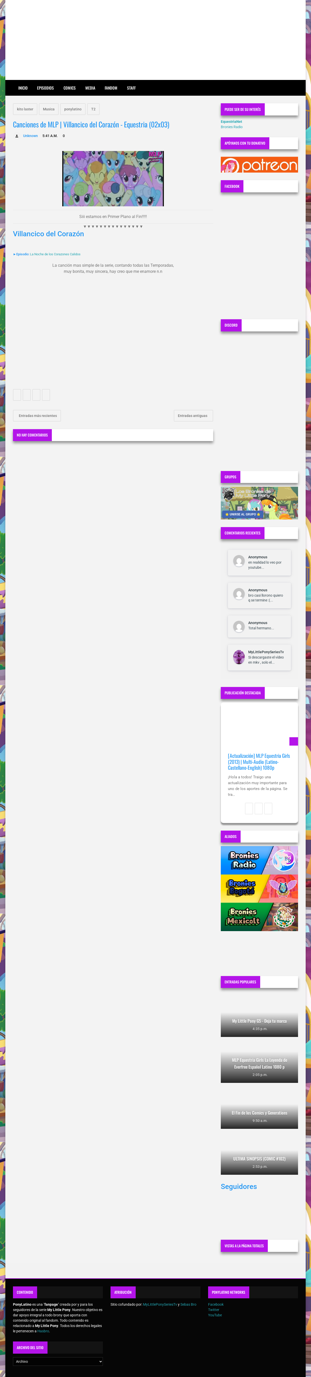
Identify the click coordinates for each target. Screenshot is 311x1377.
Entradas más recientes (37, 416)
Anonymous (257, 557)
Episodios (45, 88)
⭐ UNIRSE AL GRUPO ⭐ (242, 514)
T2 (93, 109)
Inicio (23, 88)
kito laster (25, 109)
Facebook (216, 1304)
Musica (49, 109)
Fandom (111, 88)
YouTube (215, 1315)
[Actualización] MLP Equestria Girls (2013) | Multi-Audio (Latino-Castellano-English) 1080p (259, 761)
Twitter (213, 1310)
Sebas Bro (188, 1304)
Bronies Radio (232, 127)
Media (90, 88)
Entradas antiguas (193, 416)
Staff (131, 88)
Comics (70, 88)
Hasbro (43, 1331)
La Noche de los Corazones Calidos (55, 254)
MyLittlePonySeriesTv (266, 652)
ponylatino (73, 109)
